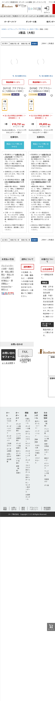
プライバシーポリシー (33, 508)
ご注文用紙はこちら (25, 360)
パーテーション (37, 433)
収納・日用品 (46, 445)
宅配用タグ (46, 480)
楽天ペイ (4, 289)
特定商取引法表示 (47, 508)
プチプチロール (23, 29)
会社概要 (5, 508)
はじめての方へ (9, 420)
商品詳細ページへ (13, 82)
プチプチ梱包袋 (37, 452)
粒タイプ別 (34, 29)
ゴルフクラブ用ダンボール (28, 468)
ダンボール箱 (28, 427)
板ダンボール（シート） (37, 424)
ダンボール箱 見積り (18, 445)
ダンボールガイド (9, 438)
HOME (4, 29)
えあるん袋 (37, 446)
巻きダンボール (46, 452)
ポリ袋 (46, 485)
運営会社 (23, 508)
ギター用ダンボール (28, 477)
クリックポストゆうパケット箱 (28, 442)
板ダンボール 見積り (18, 453)
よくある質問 (38, 16)
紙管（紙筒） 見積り (18, 469)
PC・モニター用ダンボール (28, 487)
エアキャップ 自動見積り (18, 437)
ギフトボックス (46, 465)
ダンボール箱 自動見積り (18, 427)
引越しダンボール (28, 420)
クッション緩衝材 (46, 438)
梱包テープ (46, 459)
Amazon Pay (6, 286)
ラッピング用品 (46, 473)
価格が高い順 (25, 43)
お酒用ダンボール (28, 497)
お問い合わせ (49, 16)
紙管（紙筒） (45, 423)
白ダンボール (28, 432)
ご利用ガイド (16, 16)
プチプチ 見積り (18, 460)
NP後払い (5, 280)
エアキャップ (12, 29)
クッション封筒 (46, 431)
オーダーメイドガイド (9, 429)
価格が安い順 (14, 43)
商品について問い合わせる (14, 145)
